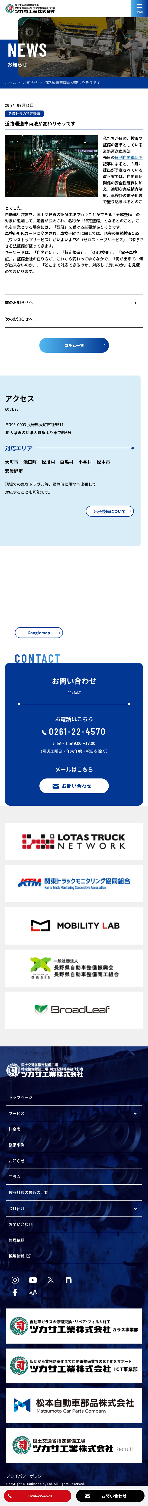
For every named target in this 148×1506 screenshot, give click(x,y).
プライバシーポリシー (26, 1476)
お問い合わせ (20, 1224)
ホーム (10, 82)
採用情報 (19, 1256)
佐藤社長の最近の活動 (28, 1192)
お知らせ (30, 82)
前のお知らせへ (19, 302)
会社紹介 (17, 1208)
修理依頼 (17, 1240)
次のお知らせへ (19, 319)
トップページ (20, 1097)
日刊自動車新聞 (129, 157)
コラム (15, 1176)
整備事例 (17, 1145)
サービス (17, 1113)
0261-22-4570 (74, 731)
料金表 (15, 1129)
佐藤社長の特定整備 (24, 113)
